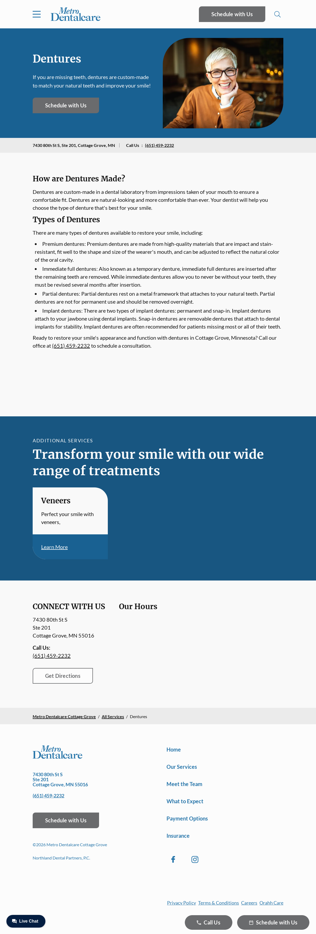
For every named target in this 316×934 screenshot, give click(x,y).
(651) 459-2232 (159, 145)
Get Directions (62, 676)
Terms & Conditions (218, 903)
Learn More (54, 547)
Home (173, 749)
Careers (249, 903)
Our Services (181, 766)
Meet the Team (184, 784)
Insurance (178, 835)
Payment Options (187, 818)
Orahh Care (271, 903)
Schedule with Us (232, 14)
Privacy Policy (181, 903)
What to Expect (184, 801)
